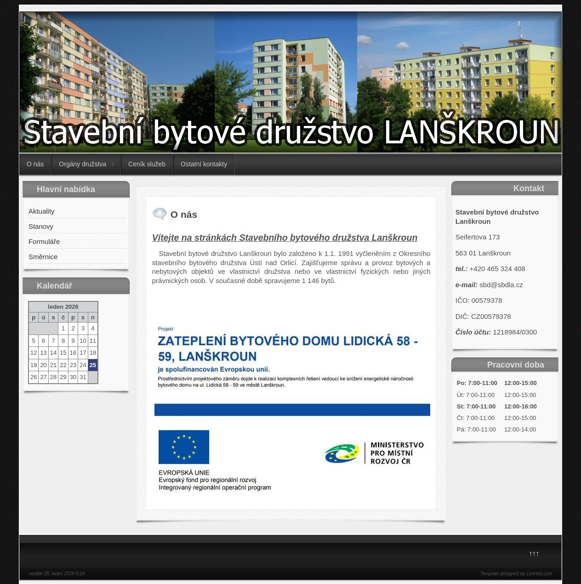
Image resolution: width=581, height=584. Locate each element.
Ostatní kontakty (204, 164)
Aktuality (41, 211)
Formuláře (44, 241)
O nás (35, 164)
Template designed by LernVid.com (516, 573)
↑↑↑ (534, 553)
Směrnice (42, 257)
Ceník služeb (146, 164)
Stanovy (40, 226)
